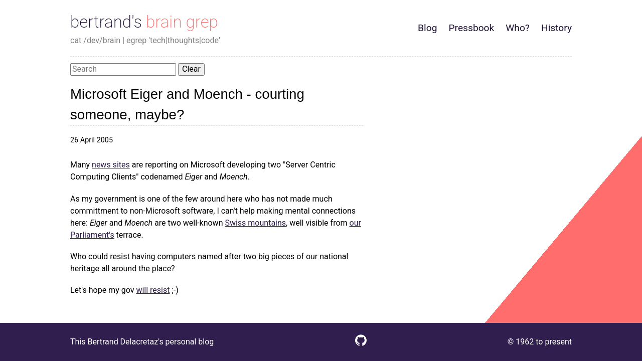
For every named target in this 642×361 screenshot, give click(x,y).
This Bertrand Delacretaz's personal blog (142, 341)
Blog (427, 28)
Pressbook (471, 28)
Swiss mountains (255, 223)
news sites (111, 164)
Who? (518, 28)
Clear (191, 69)
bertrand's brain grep (144, 22)
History (556, 28)
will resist (153, 290)
